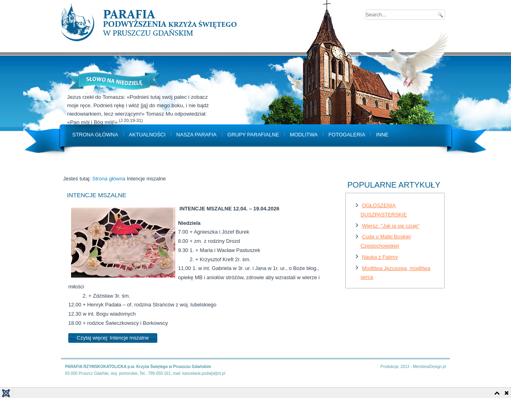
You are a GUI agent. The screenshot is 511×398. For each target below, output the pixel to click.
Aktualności (147, 135)
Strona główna (95, 135)
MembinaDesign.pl (429, 366)
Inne (382, 135)
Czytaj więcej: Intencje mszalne (113, 338)
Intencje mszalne (96, 195)
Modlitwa (304, 135)
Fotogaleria (347, 135)
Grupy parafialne (253, 135)
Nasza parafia (196, 135)
